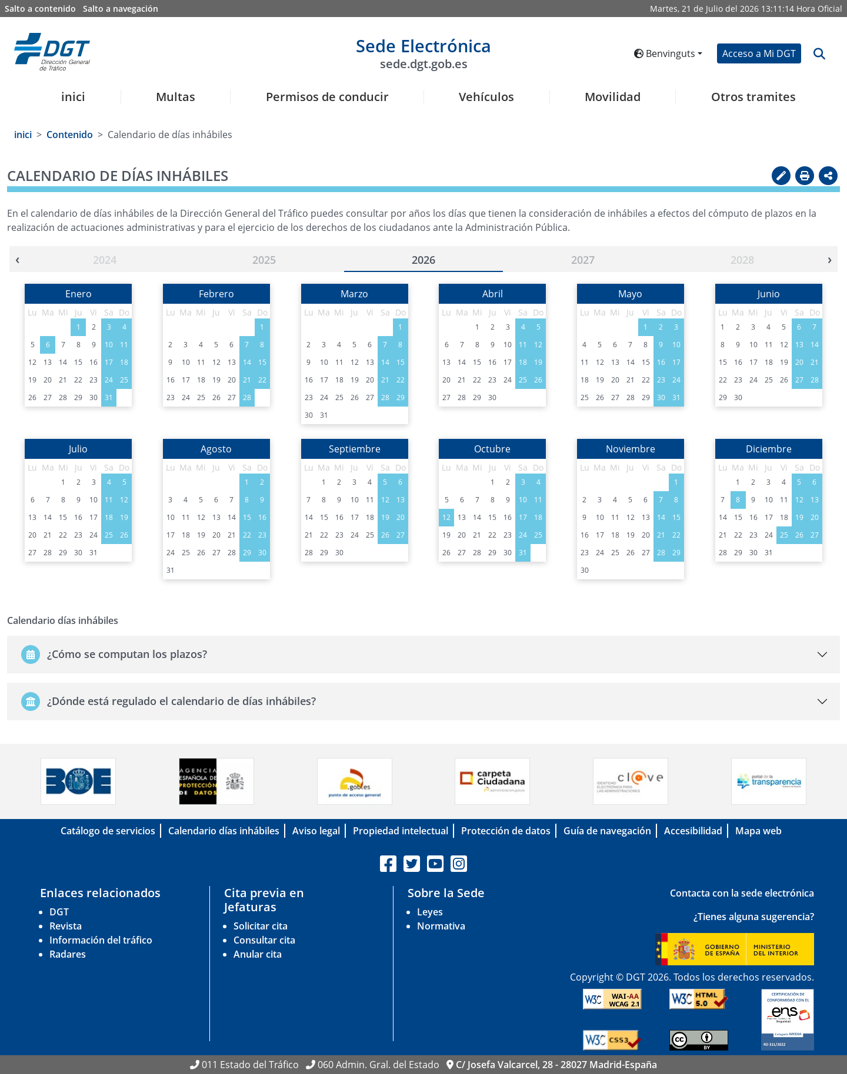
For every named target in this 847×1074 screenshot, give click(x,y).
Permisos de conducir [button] (327, 97)
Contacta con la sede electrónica (742, 893)
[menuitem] (68, 104)
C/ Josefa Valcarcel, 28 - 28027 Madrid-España (556, 1064)
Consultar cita (264, 940)
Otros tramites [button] (753, 97)
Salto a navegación (120, 8)
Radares (67, 954)
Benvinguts (664, 53)
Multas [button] (175, 97)
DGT (59, 911)
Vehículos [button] (486, 97)
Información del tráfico (100, 940)
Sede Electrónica (423, 52)
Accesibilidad (693, 830)
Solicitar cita (261, 925)
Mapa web (758, 830)
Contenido (69, 134)
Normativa (441, 925)
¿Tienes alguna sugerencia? (753, 916)
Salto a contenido (40, 8)
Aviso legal (316, 830)
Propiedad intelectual (400, 830)
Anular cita (258, 954)
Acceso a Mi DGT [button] (759, 53)
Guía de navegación (607, 830)
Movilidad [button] (613, 97)
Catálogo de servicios (108, 830)
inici (73, 97)
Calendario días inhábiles (223, 830)
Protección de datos (506, 830)
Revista (65, 925)
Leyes (430, 911)
